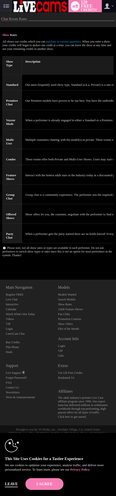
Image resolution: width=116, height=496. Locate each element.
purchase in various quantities (63, 41)
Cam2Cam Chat (15, 333)
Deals (9, 352)
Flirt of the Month (68, 329)
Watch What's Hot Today (20, 314)
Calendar (11, 309)
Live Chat (12, 299)
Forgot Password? (16, 377)
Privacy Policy (80, 469)
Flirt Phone (12, 347)
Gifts (61, 355)
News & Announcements (20, 397)
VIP (8, 324)
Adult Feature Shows (70, 309)
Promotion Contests (69, 319)
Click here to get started (72, 417)
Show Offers (65, 324)
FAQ (8, 382)
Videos (10, 319)
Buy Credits (13, 342)
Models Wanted (67, 294)
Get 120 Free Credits (70, 373)
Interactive (12, 304)
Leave (11, 484)
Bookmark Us (66, 377)
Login (9, 329)
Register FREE (14, 294)
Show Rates (65, 304)
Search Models (66, 299)
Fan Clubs (64, 314)
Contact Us (12, 387)
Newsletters (13, 392)
